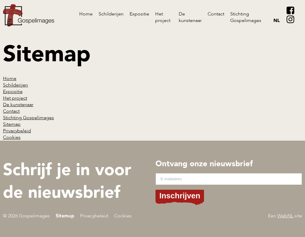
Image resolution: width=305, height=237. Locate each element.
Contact (216, 14)
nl (276, 20)
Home (86, 14)
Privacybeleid (17, 131)
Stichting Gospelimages (245, 17)
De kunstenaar (190, 17)
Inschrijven (179, 195)
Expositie (139, 14)
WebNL (285, 216)
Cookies (12, 137)
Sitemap (12, 124)
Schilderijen (111, 14)
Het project (162, 17)
